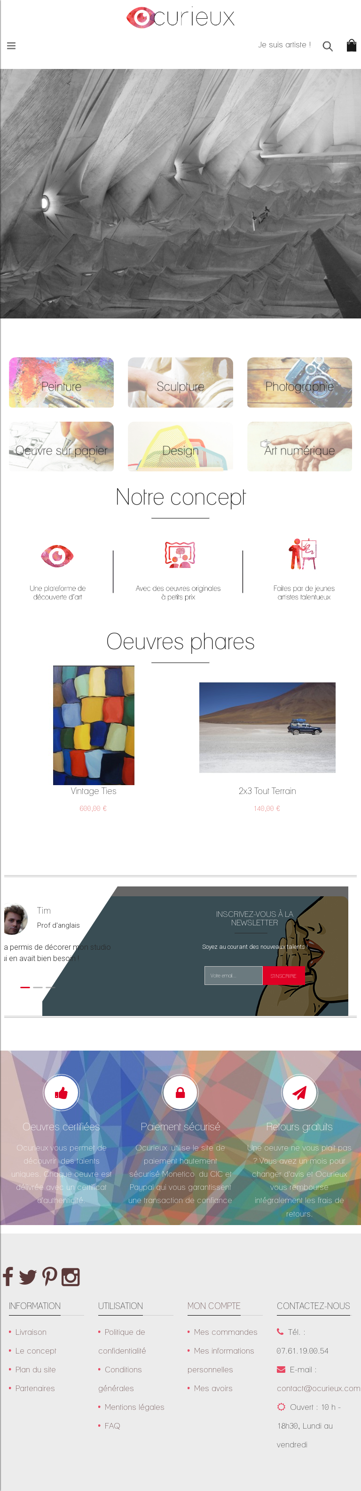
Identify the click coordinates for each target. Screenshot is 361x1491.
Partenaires (37, 1388)
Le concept (36, 1350)
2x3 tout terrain (267, 791)
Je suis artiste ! (284, 44)
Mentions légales (135, 1407)
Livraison (31, 1332)
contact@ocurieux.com (319, 1388)
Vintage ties (94, 791)
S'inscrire (284, 976)
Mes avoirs (213, 1388)
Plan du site (36, 1369)
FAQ (112, 1425)
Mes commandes (226, 1332)
